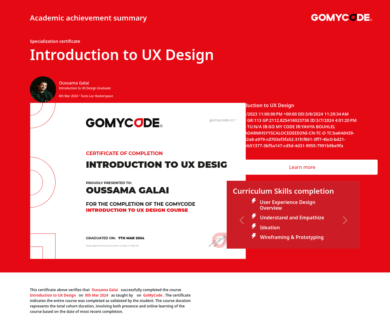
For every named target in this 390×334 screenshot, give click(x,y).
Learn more (302, 167)
